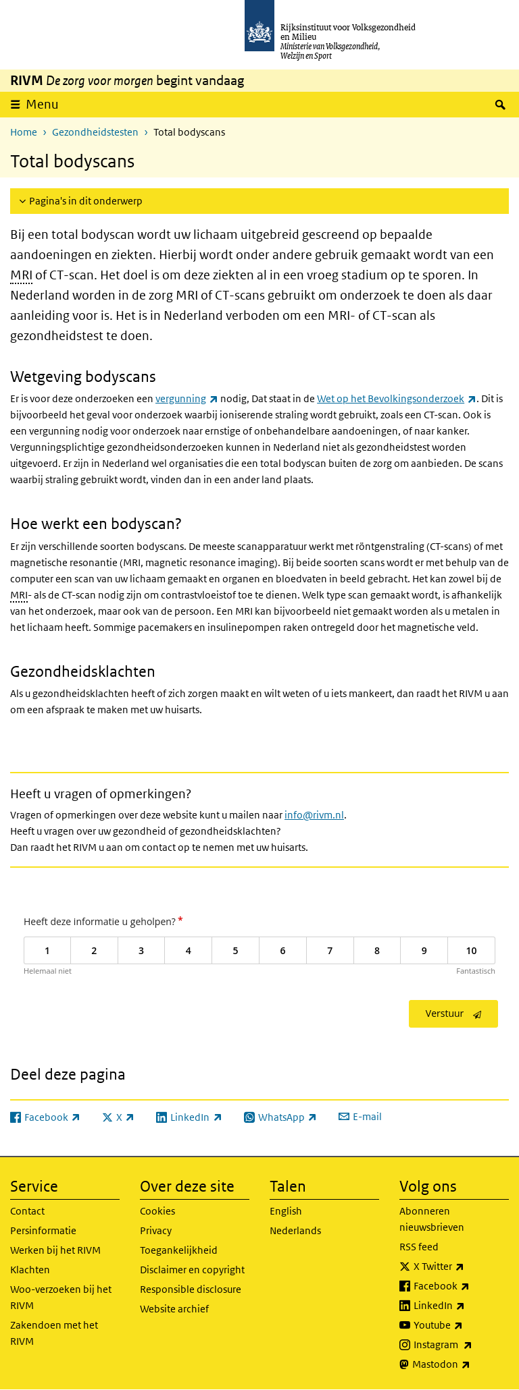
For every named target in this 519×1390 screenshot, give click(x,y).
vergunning (186, 398)
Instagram (461, 1345)
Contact (27, 1210)
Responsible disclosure (190, 1289)
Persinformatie (43, 1230)
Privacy (156, 1230)
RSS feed (419, 1246)
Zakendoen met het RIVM (54, 1332)
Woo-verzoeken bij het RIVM (61, 1297)
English (286, 1210)
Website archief (174, 1308)
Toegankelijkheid (179, 1250)
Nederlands (295, 1230)
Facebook (461, 1286)
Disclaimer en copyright (192, 1269)
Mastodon (460, 1364)
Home (23, 132)
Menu (42, 104)
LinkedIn (461, 1306)
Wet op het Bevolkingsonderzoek (396, 398)
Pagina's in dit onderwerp (86, 200)
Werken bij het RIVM (55, 1250)
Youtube (461, 1325)
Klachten (30, 1269)
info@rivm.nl (314, 814)
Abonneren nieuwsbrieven (431, 1218)
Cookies (157, 1210)
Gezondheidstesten (95, 132)
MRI (21, 275)
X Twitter (461, 1266)
